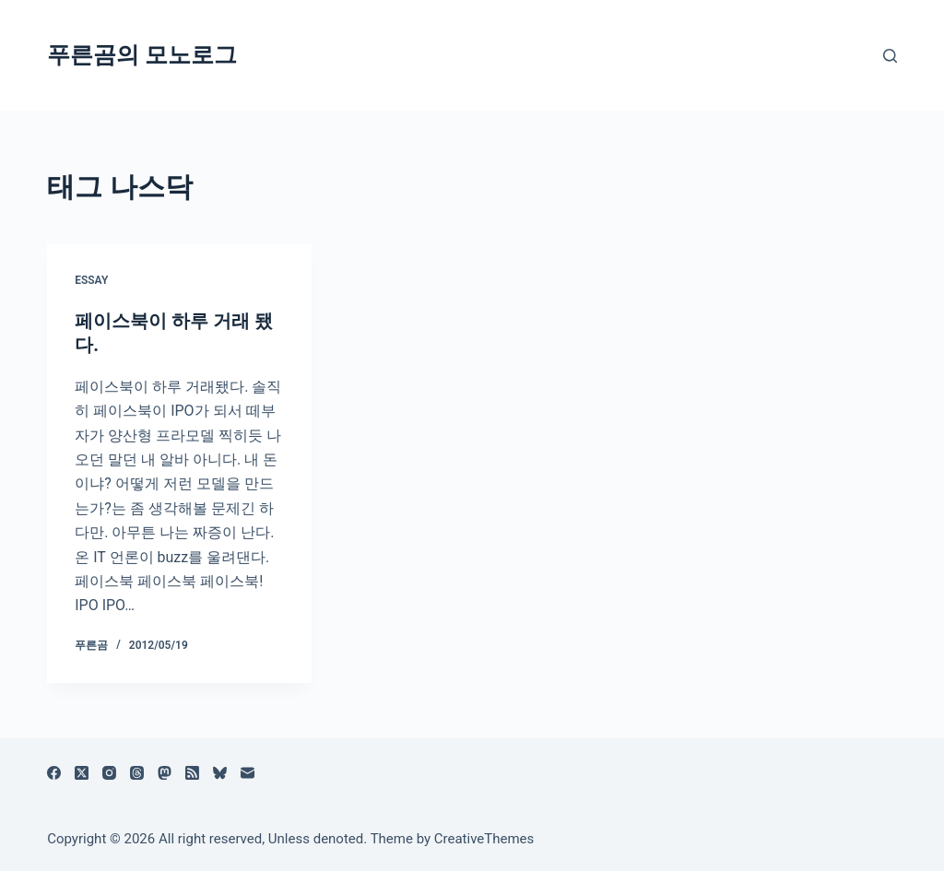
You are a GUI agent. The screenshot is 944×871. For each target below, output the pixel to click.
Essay (91, 280)
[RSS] (192, 773)
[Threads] (137, 773)
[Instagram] (109, 773)
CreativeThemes (484, 838)
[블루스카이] (220, 773)
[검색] (890, 56)
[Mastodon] (164, 773)
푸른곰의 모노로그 (142, 54)
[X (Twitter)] (81, 773)
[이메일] (247, 773)
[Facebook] (54, 773)
